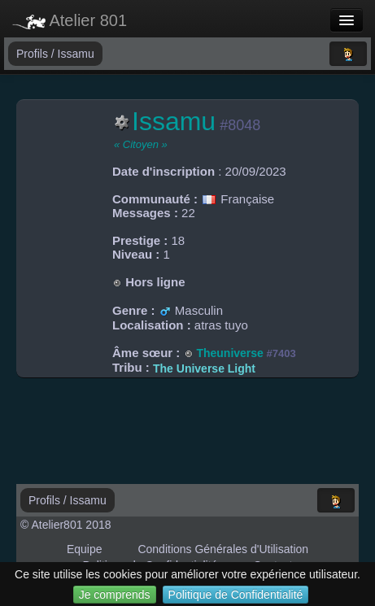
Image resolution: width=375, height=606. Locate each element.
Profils (33, 53)
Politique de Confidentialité (235, 594)
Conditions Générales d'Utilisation (222, 549)
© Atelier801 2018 (65, 524)
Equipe (84, 549)
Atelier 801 (69, 20)
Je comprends (114, 594)
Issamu (76, 53)
